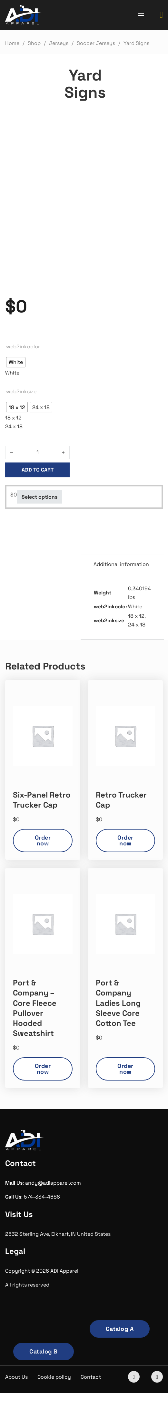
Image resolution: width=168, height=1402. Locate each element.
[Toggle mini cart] (161, 15)
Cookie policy (54, 1377)
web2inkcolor (23, 346)
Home (12, 43)
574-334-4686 (42, 1196)
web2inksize (21, 391)
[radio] (15, 362)
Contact (91, 1377)
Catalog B (43, 1351)
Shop (34, 43)
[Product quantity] (37, 452)
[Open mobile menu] (141, 13)
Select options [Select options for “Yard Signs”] (39, 497)
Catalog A (120, 1328)
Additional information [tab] (121, 564)
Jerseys (58, 43)
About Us (16, 1377)
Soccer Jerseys (96, 43)
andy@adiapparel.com (53, 1182)
